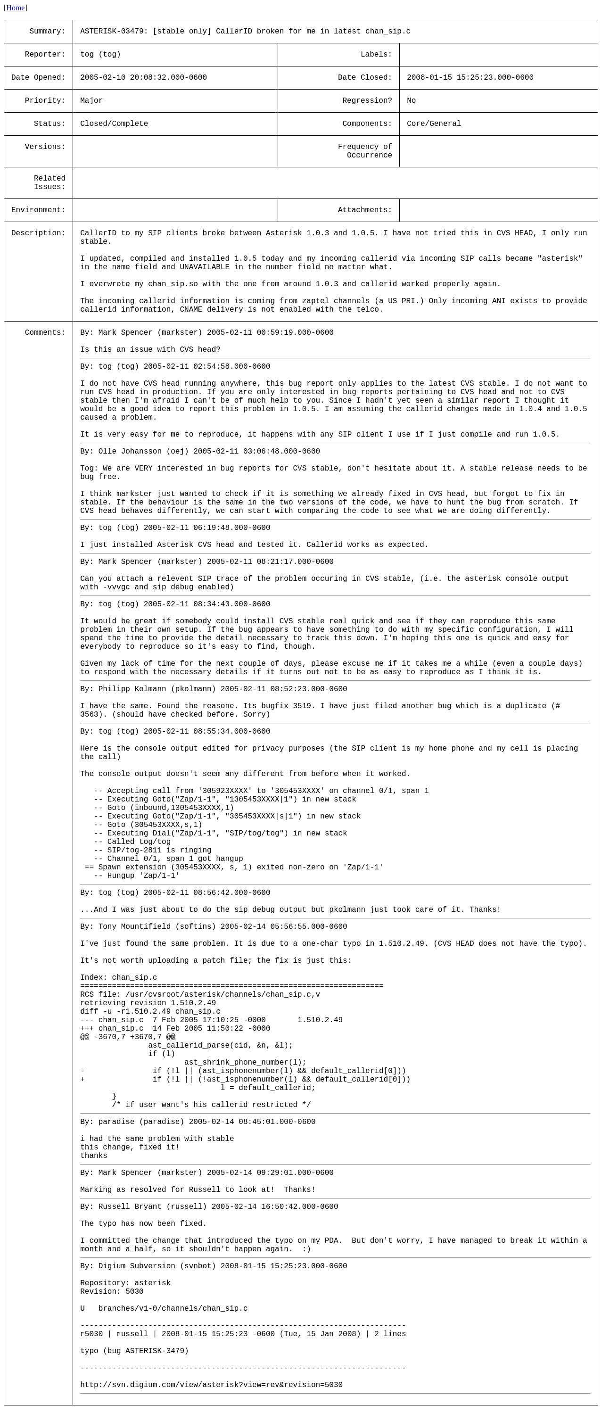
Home (15, 8)
